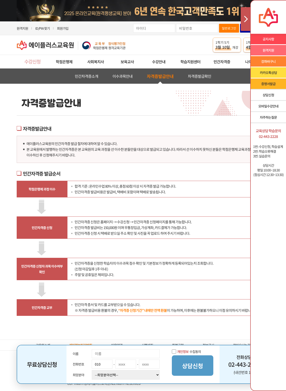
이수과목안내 (122, 76)
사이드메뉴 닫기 (245, 19)
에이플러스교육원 (71, 45)
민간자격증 (222, 61)
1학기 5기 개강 (226, 45)
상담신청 (268, 95)
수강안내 (158, 61)
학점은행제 (64, 61)
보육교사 (127, 61)
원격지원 (22, 28)
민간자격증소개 (86, 76)
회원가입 (62, 28)
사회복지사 (95, 61)
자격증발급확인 (199, 76)
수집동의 (186, 351)
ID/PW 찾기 (42, 28)
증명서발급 (268, 83)
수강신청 (32, 61)
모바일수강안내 (268, 106)
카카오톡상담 (268, 72)
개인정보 (183, 351)
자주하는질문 (268, 117)
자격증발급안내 (160, 76)
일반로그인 (229, 28)
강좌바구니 (268, 61)
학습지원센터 (190, 61)
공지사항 (268, 39)
